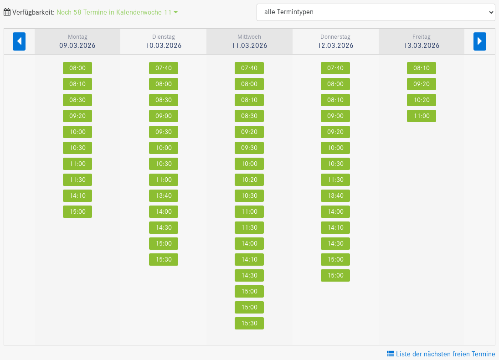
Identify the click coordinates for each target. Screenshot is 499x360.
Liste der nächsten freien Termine (441, 354)
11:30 (77, 179)
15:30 (163, 259)
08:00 (77, 68)
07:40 (163, 68)
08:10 (77, 84)
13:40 (163, 195)
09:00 (163, 116)
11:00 (77, 163)
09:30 (163, 132)
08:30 (77, 100)
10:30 (77, 147)
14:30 (163, 227)
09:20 (77, 116)
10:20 (249, 179)
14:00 (163, 211)
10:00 (77, 132)
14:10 (77, 195)
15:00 (77, 211)
